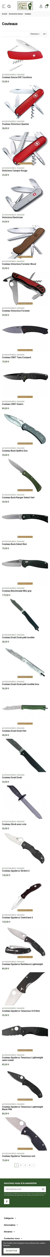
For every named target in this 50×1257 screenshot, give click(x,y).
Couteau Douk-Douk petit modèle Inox (20, 684)
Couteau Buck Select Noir (14, 544)
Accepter (11, 1251)
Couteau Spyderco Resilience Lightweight (22, 964)
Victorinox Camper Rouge (14, 170)
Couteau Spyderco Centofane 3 (17, 917)
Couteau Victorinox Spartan (15, 124)
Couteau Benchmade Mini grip (16, 591)
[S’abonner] (43, 1189)
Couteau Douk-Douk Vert (14, 731)
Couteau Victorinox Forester (16, 311)
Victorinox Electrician (12, 217)
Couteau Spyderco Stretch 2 (15, 871)
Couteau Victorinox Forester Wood (19, 264)
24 (45, 34)
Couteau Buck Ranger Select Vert (18, 497)
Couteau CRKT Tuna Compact (16, 357)
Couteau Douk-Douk (12, 777)
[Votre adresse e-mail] (22, 1189)
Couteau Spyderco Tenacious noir (18, 1156)
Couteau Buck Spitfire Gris (15, 450)
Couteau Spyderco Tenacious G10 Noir (21, 1011)
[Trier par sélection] (35, 34)
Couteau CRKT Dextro (12, 404)
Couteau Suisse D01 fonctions (17, 77)
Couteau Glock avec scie (14, 824)
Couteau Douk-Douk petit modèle (18, 637)
